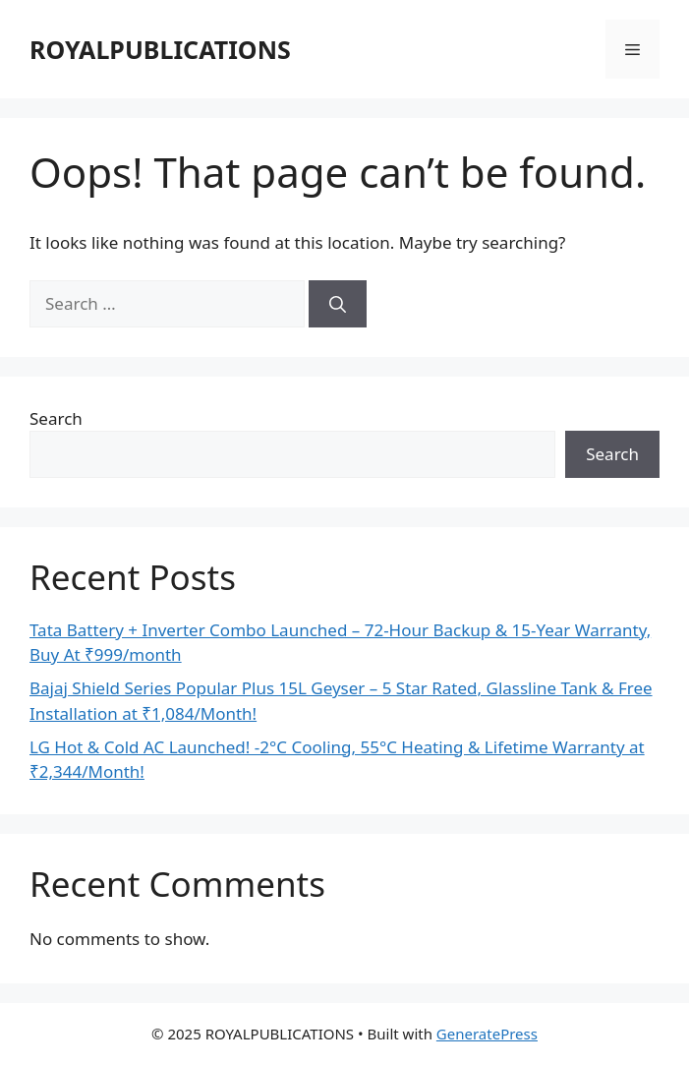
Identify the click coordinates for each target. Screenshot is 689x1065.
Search (56, 418)
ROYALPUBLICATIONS (160, 49)
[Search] (338, 303)
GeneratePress (487, 1033)
